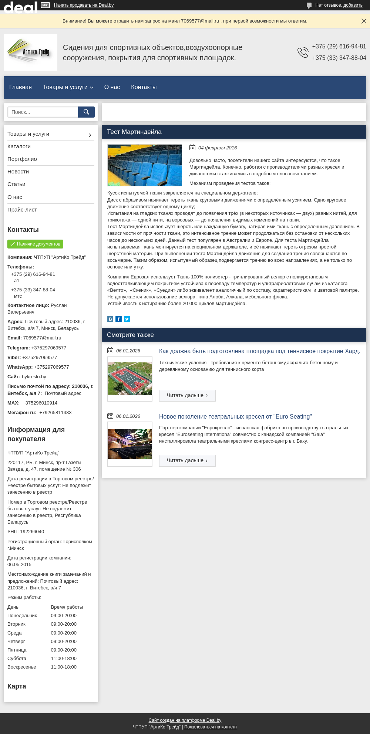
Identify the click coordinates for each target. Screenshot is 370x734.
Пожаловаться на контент (210, 727)
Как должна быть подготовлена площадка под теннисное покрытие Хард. (259, 351)
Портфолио (22, 159)
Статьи (16, 184)
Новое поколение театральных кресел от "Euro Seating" (235, 416)
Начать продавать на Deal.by (84, 5)
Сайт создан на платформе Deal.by (185, 720)
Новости (18, 171)
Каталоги (19, 146)
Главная (20, 87)
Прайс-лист (22, 209)
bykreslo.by (34, 376)
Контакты (144, 87)
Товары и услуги (65, 87)
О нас (112, 87)
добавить (353, 5)
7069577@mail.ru (42, 338)
